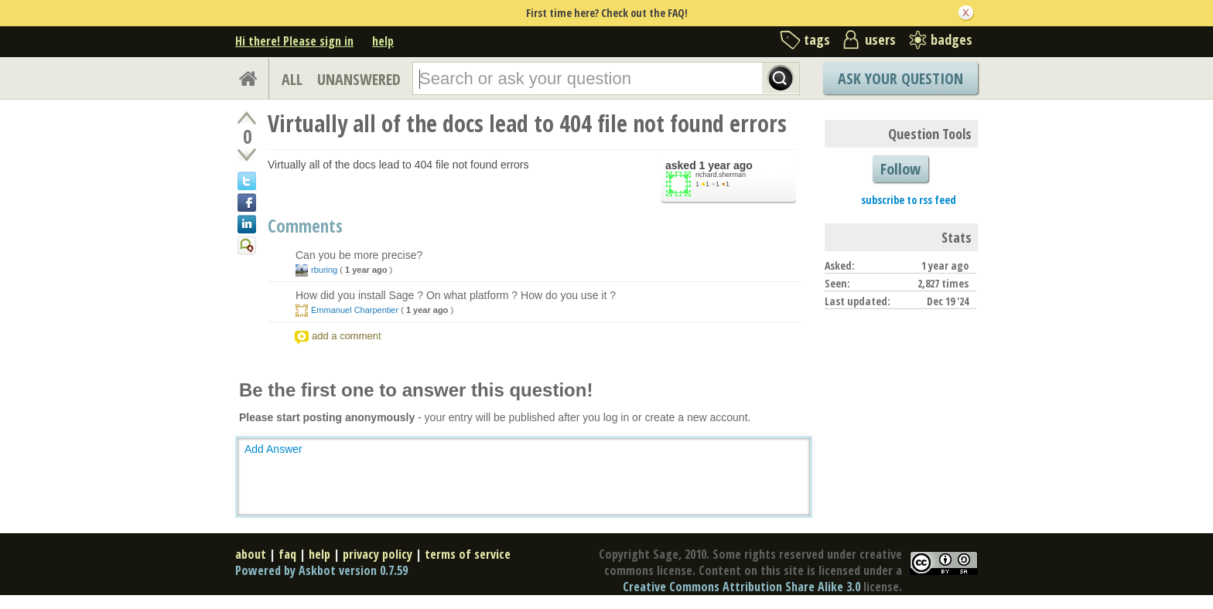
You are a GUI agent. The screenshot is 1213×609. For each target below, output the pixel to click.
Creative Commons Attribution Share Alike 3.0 (741, 586)
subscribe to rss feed (908, 199)
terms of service (468, 554)
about (250, 554)
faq (287, 554)
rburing (324, 269)
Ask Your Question (900, 78)
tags (817, 39)
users (880, 39)
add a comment (346, 336)
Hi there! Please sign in (294, 40)
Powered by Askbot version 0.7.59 (321, 570)
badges (951, 39)
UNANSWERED (359, 79)
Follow (900, 168)
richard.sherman (720, 175)
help (383, 40)
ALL (292, 79)
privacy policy (377, 554)
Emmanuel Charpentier (354, 310)
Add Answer (273, 449)
